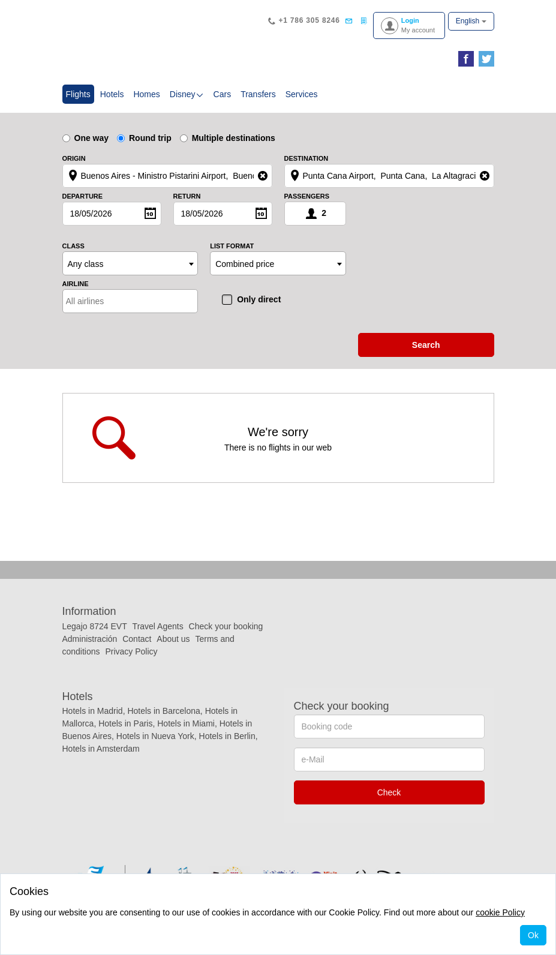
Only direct (259, 299)
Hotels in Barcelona (163, 711)
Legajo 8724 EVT (94, 626)
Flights (80, 93)
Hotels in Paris (125, 723)
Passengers (307, 196)
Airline (75, 284)
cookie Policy (500, 912)
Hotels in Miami (186, 723)
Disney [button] (187, 94)
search (426, 345)
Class (73, 246)
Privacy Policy (131, 651)
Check (389, 792)
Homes (146, 94)
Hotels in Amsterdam (101, 748)
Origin (74, 158)
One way (85, 138)
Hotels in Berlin (227, 736)
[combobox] (130, 263)
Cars (223, 94)
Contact (136, 639)
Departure (82, 196)
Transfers (258, 94)
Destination (306, 158)
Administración (91, 639)
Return (187, 196)
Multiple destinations (227, 138)
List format (232, 246)
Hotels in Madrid (92, 711)
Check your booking (226, 626)
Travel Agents (158, 626)
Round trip (144, 138)
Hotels (112, 94)
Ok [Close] (533, 935)
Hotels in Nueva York (155, 736)
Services (301, 94)
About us (173, 639)
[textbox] (118, 301)
